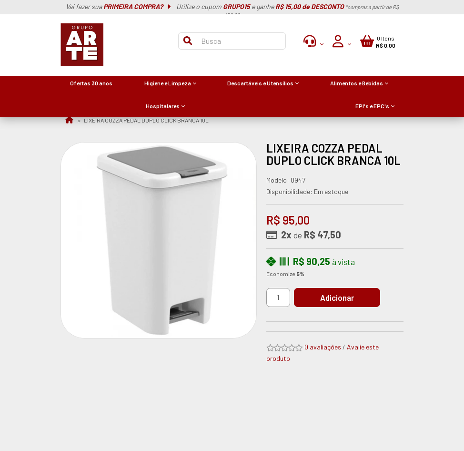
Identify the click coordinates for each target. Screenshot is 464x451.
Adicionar (337, 297)
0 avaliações (322, 347)
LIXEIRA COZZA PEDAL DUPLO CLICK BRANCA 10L (146, 120)
